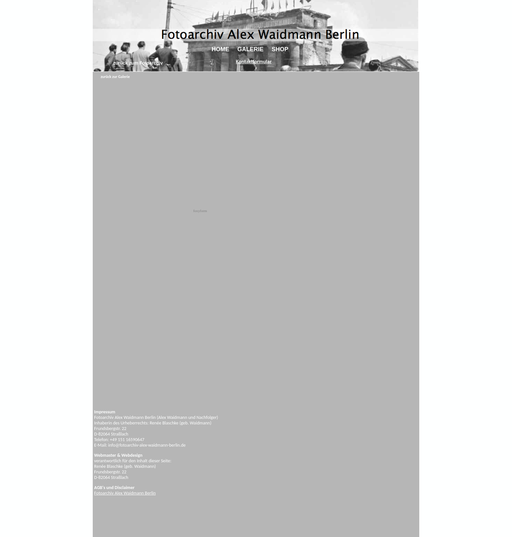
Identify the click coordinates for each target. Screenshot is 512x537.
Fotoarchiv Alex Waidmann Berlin (124, 493)
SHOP (280, 49)
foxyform (200, 211)
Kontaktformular (254, 61)
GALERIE (250, 49)
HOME (220, 49)
